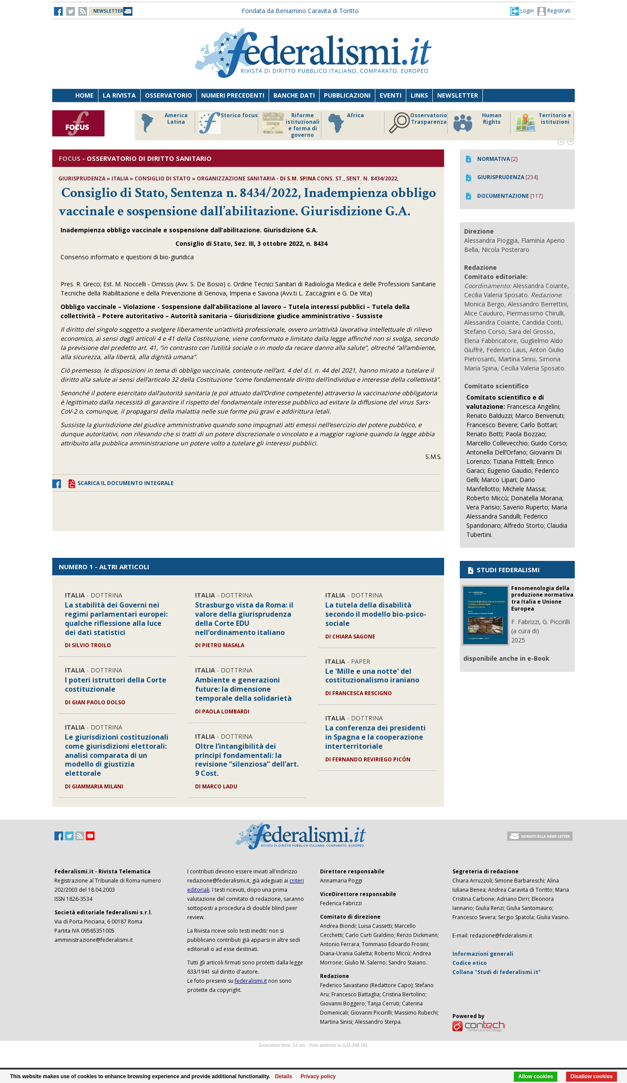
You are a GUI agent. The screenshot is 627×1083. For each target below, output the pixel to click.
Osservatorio (168, 95)
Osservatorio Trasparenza (417, 123)
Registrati (553, 11)
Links (419, 95)
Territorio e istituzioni (543, 123)
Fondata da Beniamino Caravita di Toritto (300, 11)
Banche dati (294, 95)
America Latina (162, 123)
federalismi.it (251, 981)
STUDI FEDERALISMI (503, 569)
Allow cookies (535, 1076)
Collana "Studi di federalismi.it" (496, 972)
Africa (344, 123)
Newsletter (457, 95)
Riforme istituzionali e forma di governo (291, 125)
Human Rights (477, 123)
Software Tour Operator (313, 1055)
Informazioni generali (482, 953)
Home (84, 95)
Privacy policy (318, 1076)
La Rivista (119, 95)
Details (283, 1076)
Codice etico (469, 963)
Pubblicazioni (347, 95)
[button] (522, 11)
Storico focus (228, 123)
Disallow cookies (591, 1076)
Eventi (390, 95)
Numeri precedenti (232, 95)
